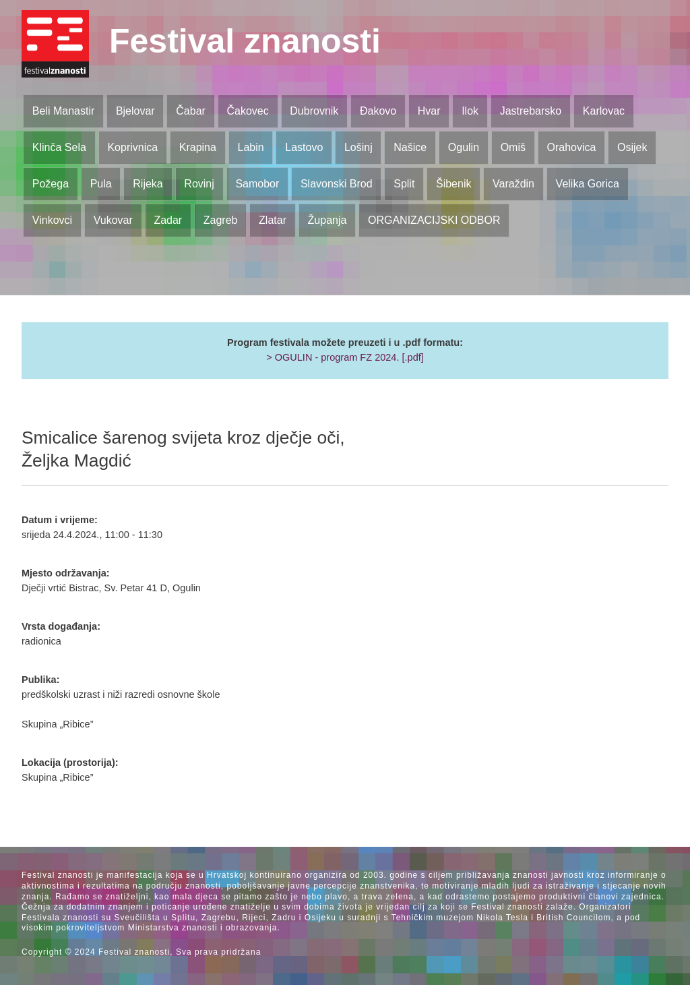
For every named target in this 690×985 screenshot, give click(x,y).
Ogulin (463, 147)
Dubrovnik (314, 111)
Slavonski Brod (337, 183)
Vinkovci (52, 220)
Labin (250, 147)
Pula (101, 183)
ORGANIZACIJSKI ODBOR (434, 220)
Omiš (513, 147)
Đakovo (378, 111)
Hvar (429, 111)
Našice (410, 147)
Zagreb (220, 220)
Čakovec (247, 111)
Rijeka (147, 183)
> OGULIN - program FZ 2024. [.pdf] (345, 357)
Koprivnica (132, 147)
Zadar (168, 220)
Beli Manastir (63, 111)
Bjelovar (135, 111)
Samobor (257, 183)
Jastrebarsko (531, 111)
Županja (327, 220)
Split (404, 183)
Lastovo (304, 147)
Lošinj (358, 147)
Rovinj (199, 183)
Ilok (470, 111)
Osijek (632, 147)
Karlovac (604, 111)
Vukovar (113, 220)
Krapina (197, 147)
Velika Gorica (587, 183)
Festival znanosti (245, 41)
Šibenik (453, 183)
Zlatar (272, 220)
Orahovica (571, 147)
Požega (50, 183)
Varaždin (513, 183)
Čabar (191, 111)
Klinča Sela (59, 147)
